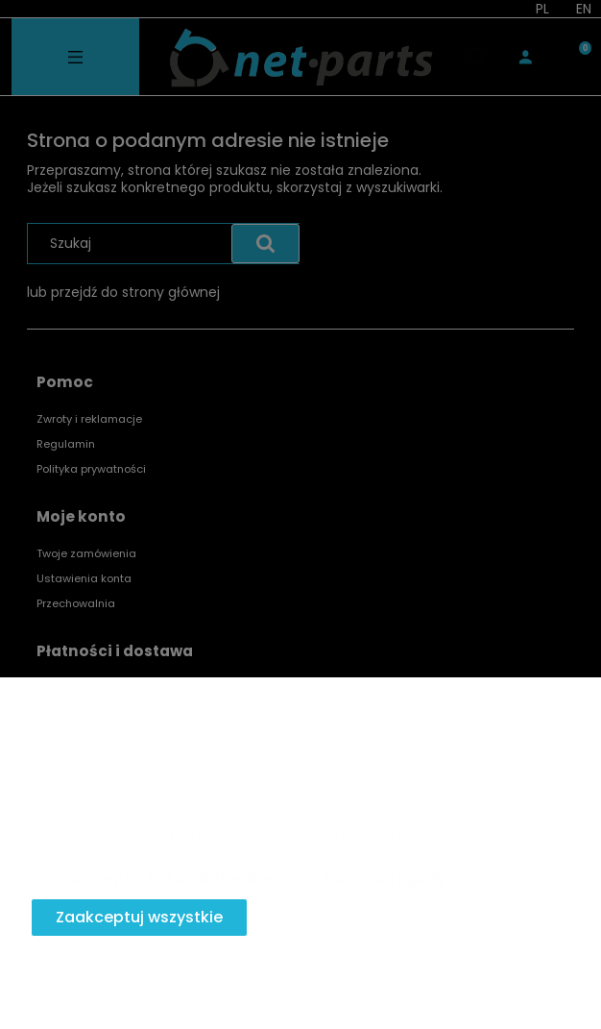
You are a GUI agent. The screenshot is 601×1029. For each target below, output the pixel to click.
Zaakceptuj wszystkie (139, 917)
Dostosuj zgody (385, 879)
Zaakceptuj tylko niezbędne (163, 879)
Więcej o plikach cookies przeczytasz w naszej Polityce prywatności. (257, 835)
